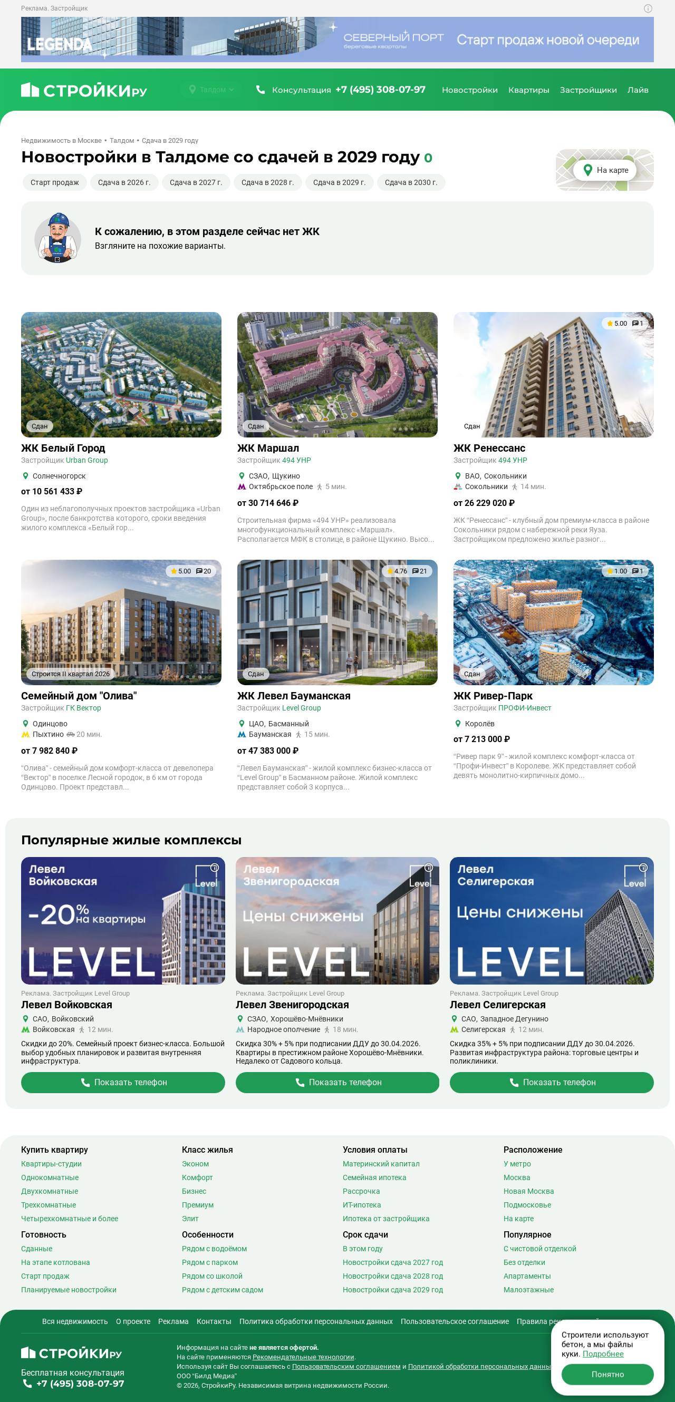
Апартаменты (527, 1276)
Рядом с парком (210, 1262)
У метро (517, 1164)
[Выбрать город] (211, 89)
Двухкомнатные (49, 1191)
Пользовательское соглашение (455, 1321)
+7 (639, 429)
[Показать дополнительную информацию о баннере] (648, 8)
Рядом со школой (212, 1276)
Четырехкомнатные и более (69, 1218)
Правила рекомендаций (558, 1321)
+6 (207, 677)
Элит (190, 1218)
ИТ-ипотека (362, 1205)
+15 (421, 429)
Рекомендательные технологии (303, 1357)
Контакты (214, 1321)
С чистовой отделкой (540, 1248)
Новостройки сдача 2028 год (393, 1276)
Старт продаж (55, 182)
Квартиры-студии (51, 1164)
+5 (207, 429)
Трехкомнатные (48, 1205)
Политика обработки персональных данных (316, 1321)
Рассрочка (361, 1191)
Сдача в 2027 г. (196, 182)
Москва (517, 1177)
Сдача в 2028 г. (268, 182)
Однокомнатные (50, 1177)
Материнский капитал (381, 1164)
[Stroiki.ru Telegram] (611, 1354)
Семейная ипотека (375, 1177)
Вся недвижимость (75, 1321)
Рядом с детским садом (222, 1290)
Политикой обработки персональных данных (481, 1366)
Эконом (195, 1164)
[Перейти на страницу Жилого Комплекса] (123, 1082)
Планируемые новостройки (69, 1290)
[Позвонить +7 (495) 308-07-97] (340, 89)
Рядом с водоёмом (214, 1248)
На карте (519, 1218)
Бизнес (194, 1191)
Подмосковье (527, 1205)
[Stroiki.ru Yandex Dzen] (647, 1354)
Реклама (173, 1321)
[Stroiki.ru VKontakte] (629, 1354)
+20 (421, 677)
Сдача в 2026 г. (124, 182)
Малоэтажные (529, 1290)
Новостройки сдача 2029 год (393, 1290)
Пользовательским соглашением (346, 1366)
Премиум (198, 1205)
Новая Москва (529, 1191)
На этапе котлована (55, 1262)
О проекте (133, 1321)
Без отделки (524, 1262)
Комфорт (197, 1177)
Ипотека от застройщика (386, 1218)
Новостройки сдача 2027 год (393, 1262)
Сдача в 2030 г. (411, 182)
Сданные (36, 1248)
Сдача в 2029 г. (339, 182)
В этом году (363, 1248)
